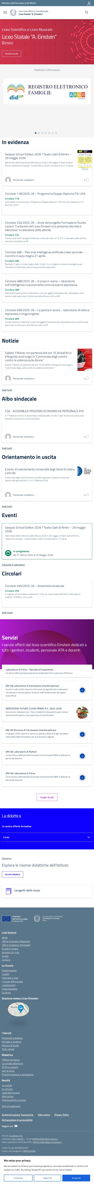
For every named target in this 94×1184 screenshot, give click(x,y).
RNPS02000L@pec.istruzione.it (47, 1142)
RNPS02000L (29, 1151)
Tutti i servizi (8, 1049)
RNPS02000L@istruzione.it (45, 1138)
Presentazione (9, 970)
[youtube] (16, 1126)
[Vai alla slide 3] (42, 133)
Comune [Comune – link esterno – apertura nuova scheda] (6, 960)
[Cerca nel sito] (86, 13)
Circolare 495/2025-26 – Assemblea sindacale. (35, 585)
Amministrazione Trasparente (17, 1115)
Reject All (47, 1178)
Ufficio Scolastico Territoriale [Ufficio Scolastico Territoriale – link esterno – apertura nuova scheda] (16, 945)
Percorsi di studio (10, 1045)
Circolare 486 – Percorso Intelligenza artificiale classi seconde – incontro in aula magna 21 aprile (45, 254)
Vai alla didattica (12, 874)
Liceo (6, 837)
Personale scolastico (12, 1038)
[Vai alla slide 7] (56, 133)
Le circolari (7, 1089)
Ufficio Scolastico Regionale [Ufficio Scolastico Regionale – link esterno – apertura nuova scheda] (16, 941)
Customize (18, 1178)
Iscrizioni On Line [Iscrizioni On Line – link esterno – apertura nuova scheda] (10, 952)
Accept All (76, 1178)
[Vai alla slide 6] (53, 133)
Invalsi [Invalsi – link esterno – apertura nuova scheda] (5, 956)
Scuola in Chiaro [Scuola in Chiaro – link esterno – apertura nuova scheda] (10, 949)
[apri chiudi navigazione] (5, 13)
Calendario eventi (11, 1093)
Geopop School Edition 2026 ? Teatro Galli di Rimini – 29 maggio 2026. (38, 156)
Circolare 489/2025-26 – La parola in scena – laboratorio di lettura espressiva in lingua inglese (47, 312)
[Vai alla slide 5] (49, 133)
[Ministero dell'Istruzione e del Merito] (19, 3)
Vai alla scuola (11, 53)
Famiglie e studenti (11, 1042)
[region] (47, 1170)
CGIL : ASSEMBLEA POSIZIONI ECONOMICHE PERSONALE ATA (44, 411)
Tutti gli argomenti (11, 1106)
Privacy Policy (61, 1115)
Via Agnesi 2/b (15, 1135)
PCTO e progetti (10, 1067)
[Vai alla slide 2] (39, 133)
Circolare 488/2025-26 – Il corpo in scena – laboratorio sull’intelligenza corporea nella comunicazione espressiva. (41, 283)
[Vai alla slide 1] (36, 133)
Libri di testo (8, 1071)
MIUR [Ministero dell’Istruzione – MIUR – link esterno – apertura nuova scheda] (5, 937)
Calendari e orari (10, 978)
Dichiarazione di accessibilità (17, 1120)
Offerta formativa (11, 1060)
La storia (6, 992)
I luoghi (5, 974)
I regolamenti (8, 985)
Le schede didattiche (12, 1063)
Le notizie (7, 1085)
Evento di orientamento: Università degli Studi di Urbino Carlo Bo (40, 471)
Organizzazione (9, 989)
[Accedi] (89, 3)
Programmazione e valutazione (17, 1074)
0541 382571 (18, 1138)
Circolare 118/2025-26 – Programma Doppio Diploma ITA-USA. (45, 193)
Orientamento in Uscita (14, 1100)
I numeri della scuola (12, 981)
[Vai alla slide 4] (46, 133)
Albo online (7, 1096)
